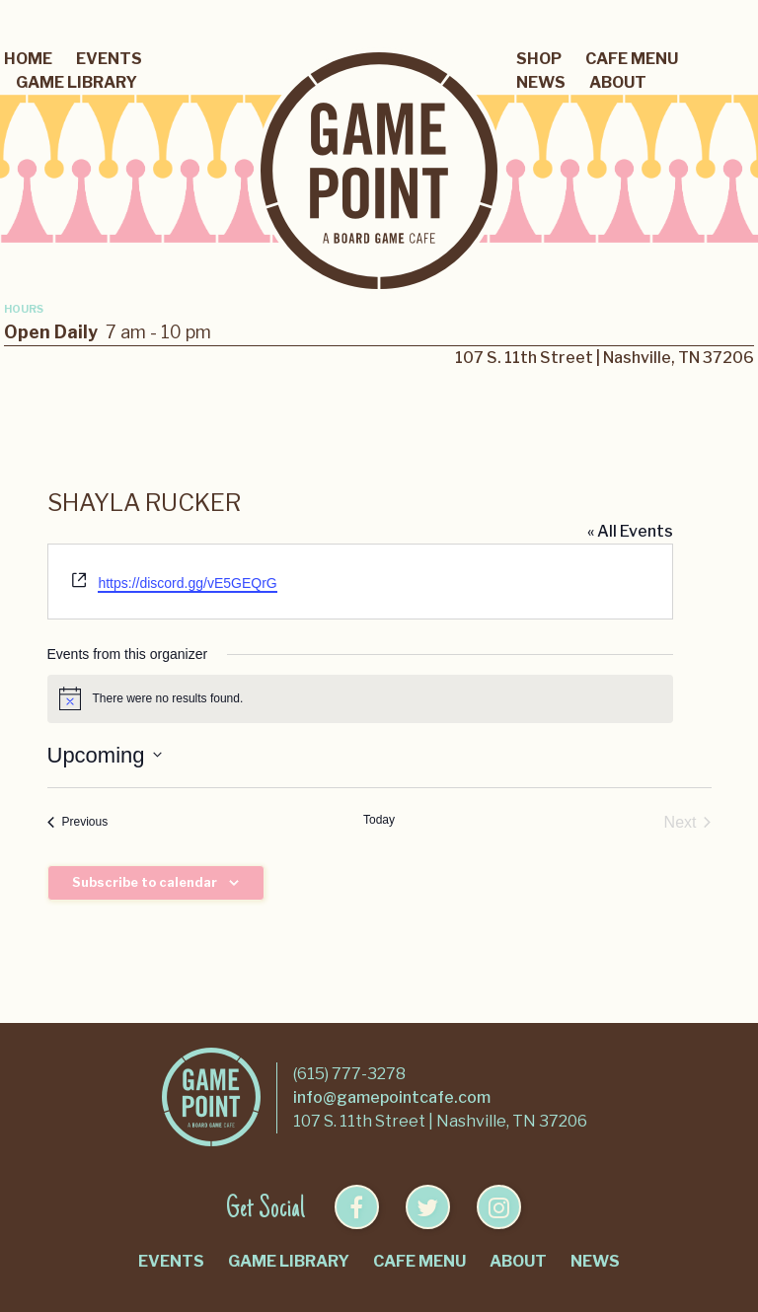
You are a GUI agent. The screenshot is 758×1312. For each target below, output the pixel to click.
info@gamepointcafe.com (392, 1097)
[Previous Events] (78, 823)
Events (109, 58)
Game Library (76, 82)
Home (28, 58)
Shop (539, 58)
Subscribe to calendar (144, 882)
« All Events (630, 531)
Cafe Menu (631, 58)
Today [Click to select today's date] (379, 820)
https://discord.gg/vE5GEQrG (187, 583)
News (541, 82)
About (617, 82)
